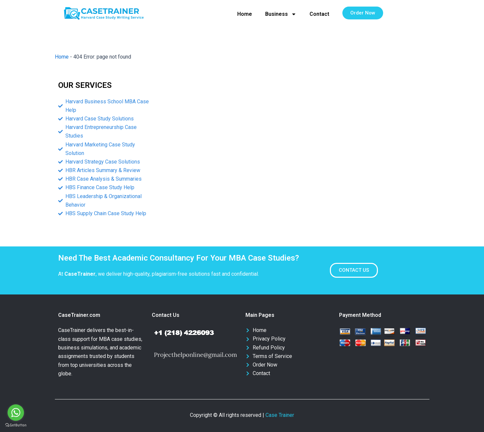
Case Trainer (279, 415)
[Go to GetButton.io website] (15, 425)
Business (280, 14)
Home (244, 14)
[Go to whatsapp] (16, 412)
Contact (319, 14)
